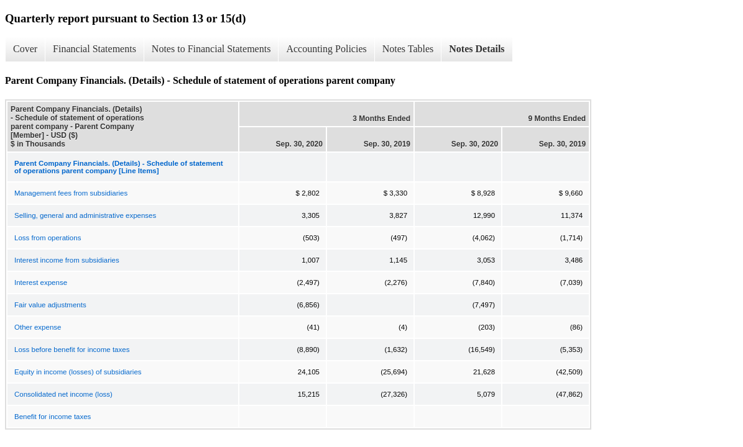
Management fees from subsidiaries (70, 193)
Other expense (37, 327)
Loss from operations (47, 238)
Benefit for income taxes (52, 416)
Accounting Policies (326, 48)
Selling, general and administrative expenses (85, 215)
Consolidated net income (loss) (63, 394)
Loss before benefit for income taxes (71, 349)
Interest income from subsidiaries (66, 260)
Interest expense (40, 282)
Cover (25, 48)
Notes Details (476, 48)
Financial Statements (94, 48)
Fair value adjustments (50, 305)
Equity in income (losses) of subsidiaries (78, 372)
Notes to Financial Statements (211, 48)
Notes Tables (408, 48)
